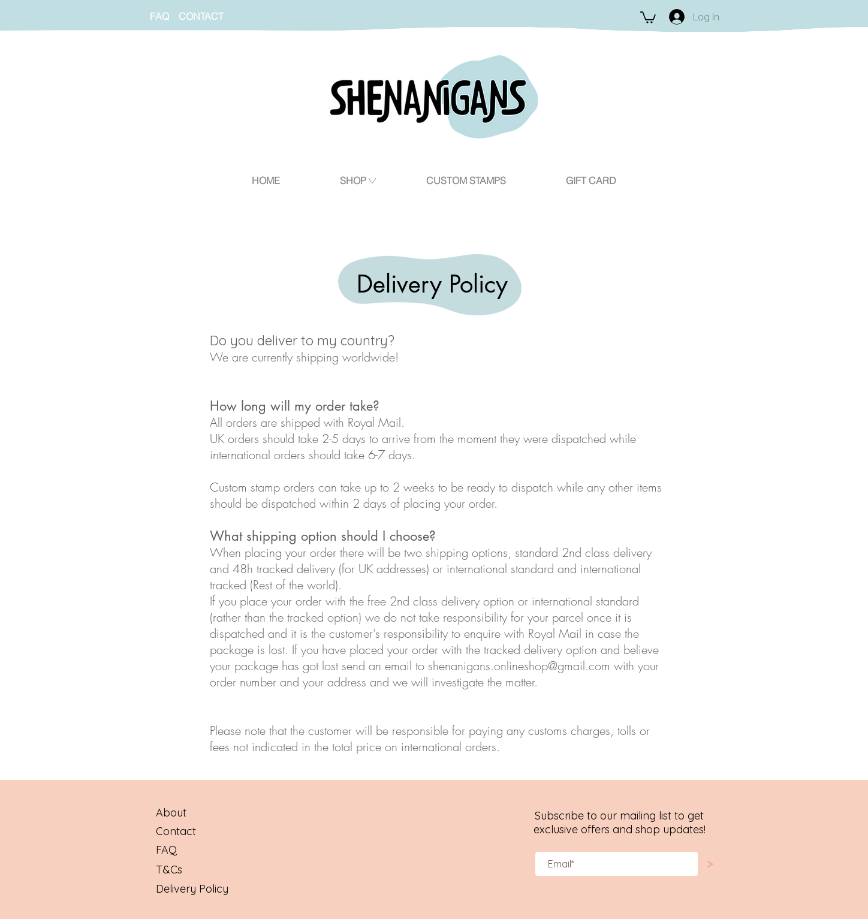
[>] (710, 864)
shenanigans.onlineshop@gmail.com (519, 666)
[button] (648, 16)
